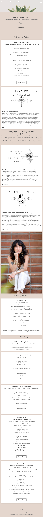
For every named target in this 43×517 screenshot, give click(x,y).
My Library (22, 512)
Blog (26, 512)
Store (17, 512)
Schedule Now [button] (21, 27)
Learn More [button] (21, 82)
